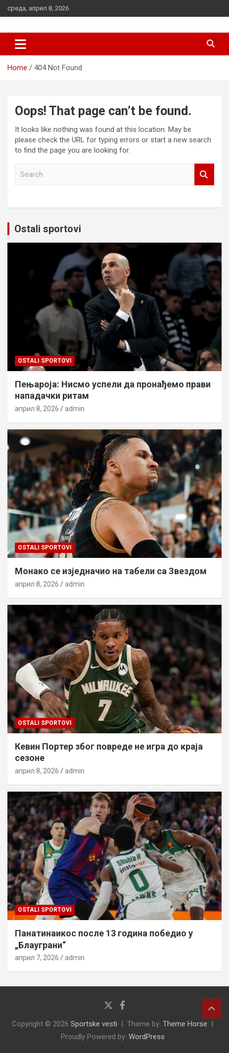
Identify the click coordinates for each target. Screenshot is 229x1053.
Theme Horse (185, 1023)
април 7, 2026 (37, 958)
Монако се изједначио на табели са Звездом (111, 571)
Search (204, 175)
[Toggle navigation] (20, 44)
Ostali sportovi (47, 229)
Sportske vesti (94, 1023)
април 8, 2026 (37, 409)
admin (75, 409)
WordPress (147, 1036)
